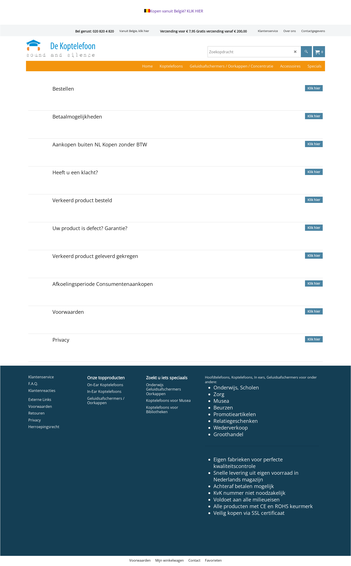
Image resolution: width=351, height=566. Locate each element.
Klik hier (314, 88)
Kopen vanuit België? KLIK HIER (176, 11)
